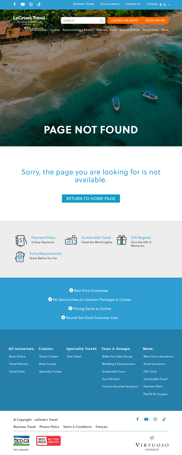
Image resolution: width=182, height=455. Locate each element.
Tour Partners (111, 379)
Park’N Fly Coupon (155, 394)
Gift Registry (141, 237)
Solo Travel (74, 356)
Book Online (17, 356)
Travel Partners (18, 364)
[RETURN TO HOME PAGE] (91, 198)
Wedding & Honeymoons (118, 364)
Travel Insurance (154, 364)
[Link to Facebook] (14, 4)
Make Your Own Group (117, 356)
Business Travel (83, 4)
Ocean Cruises (48, 356)
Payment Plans (43, 237)
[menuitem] (84, 4)
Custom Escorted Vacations (120, 386)
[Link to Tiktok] (39, 4)
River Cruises (47, 364)
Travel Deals (17, 371)
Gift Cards (150, 371)
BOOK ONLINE (155, 20)
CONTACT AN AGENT (124, 20)
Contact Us (133, 4)
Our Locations (109, 4)
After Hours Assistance (158, 356)
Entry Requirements (46, 253)
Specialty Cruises (50, 371)
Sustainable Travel (96, 237)
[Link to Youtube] (22, 4)
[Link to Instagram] (31, 4)
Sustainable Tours (113, 371)
